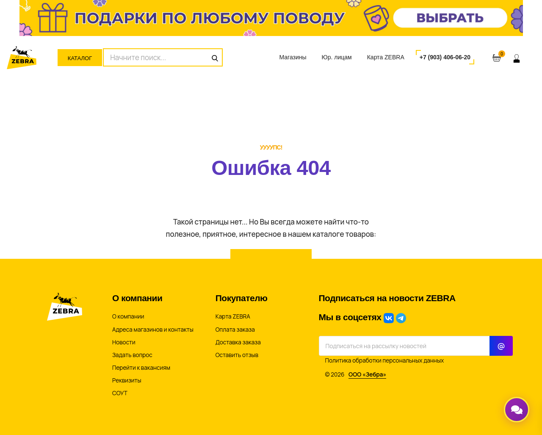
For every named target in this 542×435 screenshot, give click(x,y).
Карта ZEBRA (385, 57)
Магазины (292, 57)
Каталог (80, 58)
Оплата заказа (235, 329)
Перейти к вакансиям (141, 367)
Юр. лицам (337, 57)
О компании (128, 316)
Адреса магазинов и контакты (153, 329)
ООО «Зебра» (367, 374)
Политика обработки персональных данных (384, 360)
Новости (124, 342)
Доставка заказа (238, 342)
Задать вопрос (132, 355)
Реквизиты (126, 380)
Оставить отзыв (237, 355)
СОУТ (119, 393)
